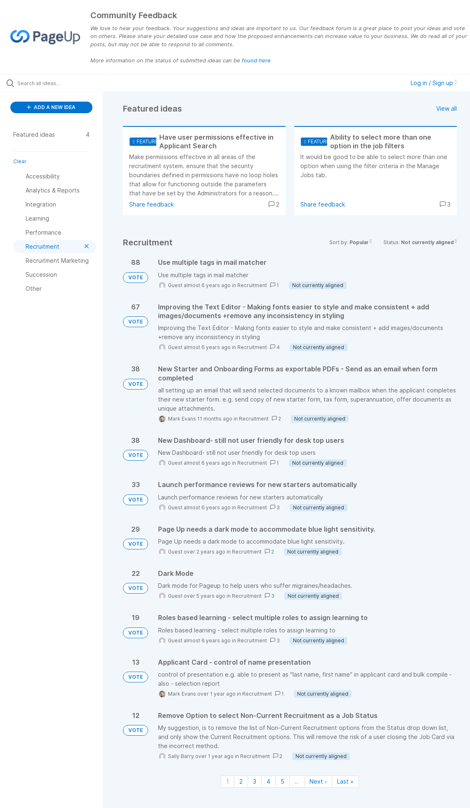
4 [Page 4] (268, 781)
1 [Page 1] (227, 781)
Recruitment (252, 285)
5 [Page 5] (282, 781)
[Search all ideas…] (57, 83)
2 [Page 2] (241, 781)
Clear (19, 161)
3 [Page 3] (254, 781)
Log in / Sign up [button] (434, 82)
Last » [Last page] (345, 781)
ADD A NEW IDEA (51, 107)
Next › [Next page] (318, 781)
